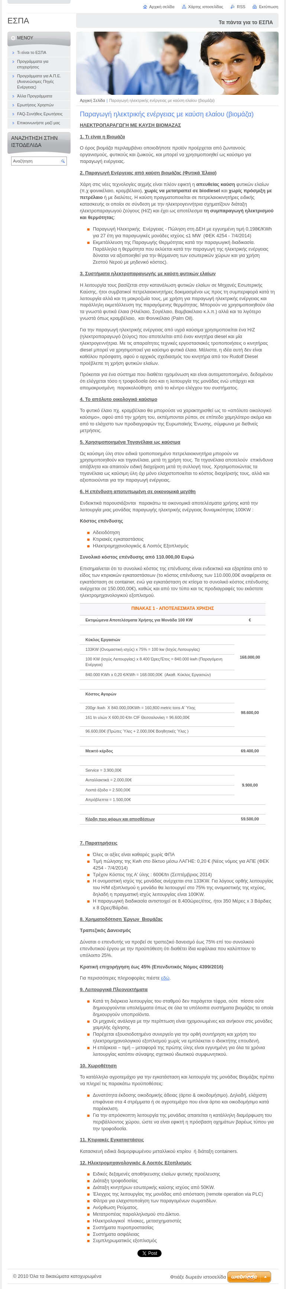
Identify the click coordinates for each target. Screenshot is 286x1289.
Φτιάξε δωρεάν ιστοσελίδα (198, 1277)
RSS (241, 6)
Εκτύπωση (268, 6)
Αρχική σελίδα (162, 6)
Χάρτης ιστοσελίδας (206, 6)
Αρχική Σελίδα (92, 100)
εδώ (165, 978)
